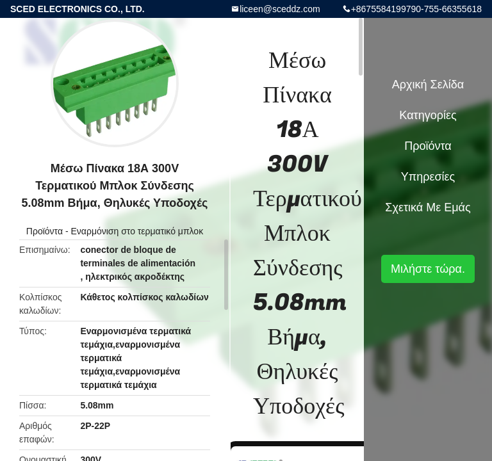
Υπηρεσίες (428, 176)
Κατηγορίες (427, 115)
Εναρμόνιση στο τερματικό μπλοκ (136, 231)
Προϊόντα (44, 231)
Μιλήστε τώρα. (428, 269)
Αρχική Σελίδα (428, 84)
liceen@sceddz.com (280, 9)
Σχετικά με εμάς (427, 207)
